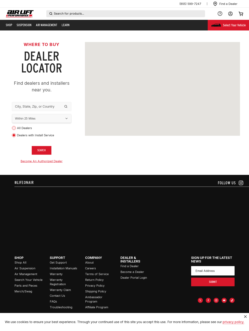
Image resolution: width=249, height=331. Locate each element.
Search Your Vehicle (28, 280)
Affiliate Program (96, 307)
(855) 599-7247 (190, 4)
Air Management (25, 274)
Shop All (20, 262)
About (89, 262)
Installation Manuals (63, 268)
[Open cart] (241, 14)
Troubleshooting (61, 307)
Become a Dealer (132, 272)
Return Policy (94, 280)
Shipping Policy (95, 291)
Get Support (58, 262)
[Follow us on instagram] (230, 183)
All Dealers (24, 128)
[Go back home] (20, 13)
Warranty (56, 274)
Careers (90, 268)
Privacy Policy (95, 285)
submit (213, 282)
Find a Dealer (129, 266)
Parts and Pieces (25, 285)
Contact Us (57, 295)
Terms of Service (97, 274)
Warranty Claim (60, 290)
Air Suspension (24, 268)
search (41, 150)
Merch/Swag (23, 291)
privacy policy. (233, 322)
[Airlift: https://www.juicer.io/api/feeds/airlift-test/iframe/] (131, 214)
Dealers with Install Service (35, 135)
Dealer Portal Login (133, 277)
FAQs (53, 301)
